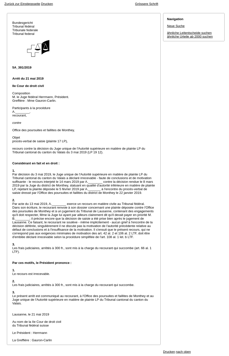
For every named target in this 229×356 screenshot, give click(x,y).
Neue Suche (176, 26)
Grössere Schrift (146, 4)
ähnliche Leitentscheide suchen (189, 33)
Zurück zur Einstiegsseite (22, 4)
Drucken (47, 4)
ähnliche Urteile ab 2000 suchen (190, 36)
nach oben (183, 352)
